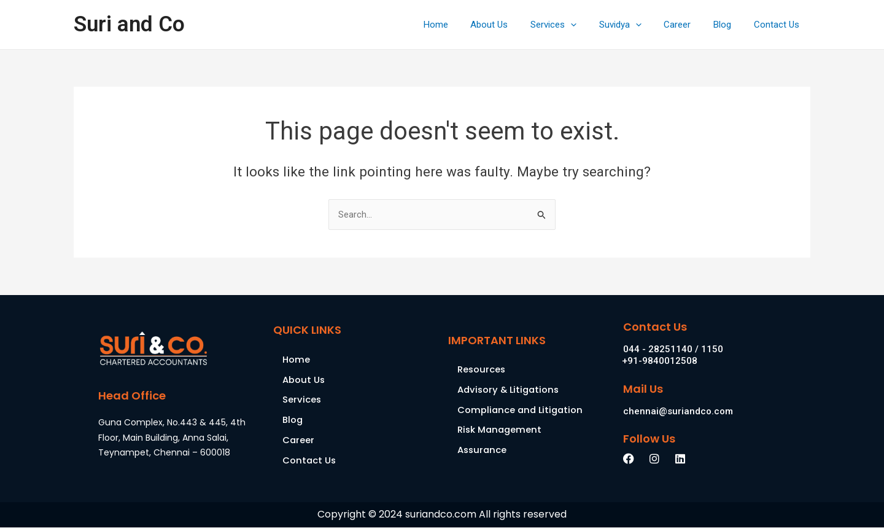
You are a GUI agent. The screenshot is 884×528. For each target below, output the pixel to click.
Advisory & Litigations (510, 390)
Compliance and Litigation (521, 410)
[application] (589, 24)
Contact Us (778, 24)
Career (687, 24)
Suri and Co (129, 24)
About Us (511, 24)
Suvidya (634, 24)
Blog (728, 24)
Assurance (482, 450)
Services (572, 24)
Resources (481, 369)
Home (462, 24)
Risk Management (500, 430)
